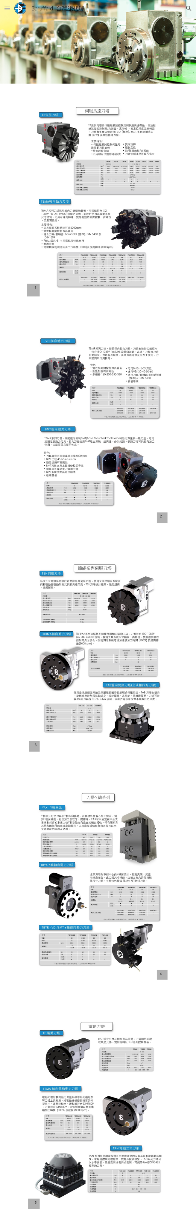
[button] (7, 8)
